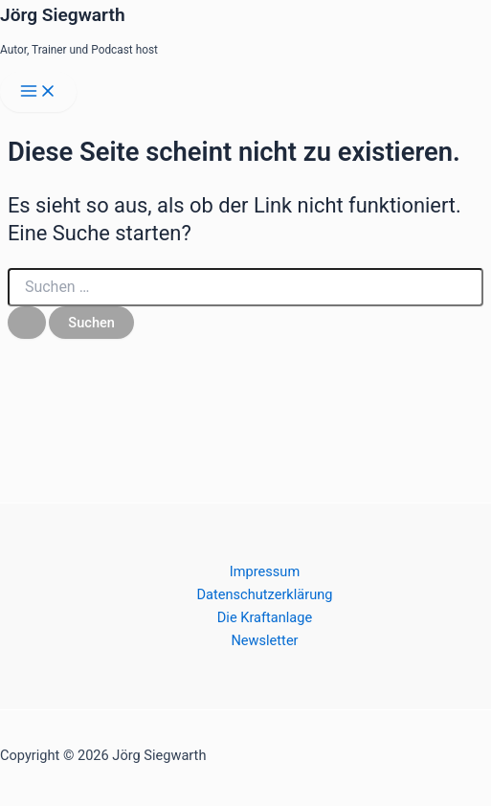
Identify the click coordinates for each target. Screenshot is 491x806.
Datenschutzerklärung (265, 594)
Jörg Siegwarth (62, 15)
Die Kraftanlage (264, 617)
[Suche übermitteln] (27, 323)
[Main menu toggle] (38, 92)
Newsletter (264, 640)
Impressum (265, 571)
